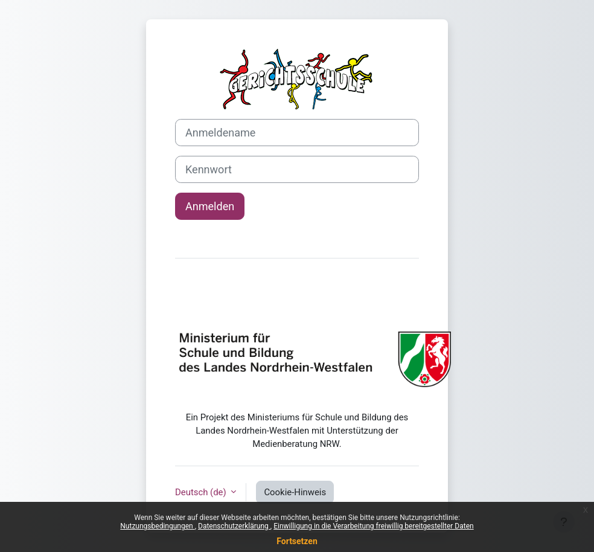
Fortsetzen (297, 541)
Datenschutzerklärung (234, 526)
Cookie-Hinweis (295, 492)
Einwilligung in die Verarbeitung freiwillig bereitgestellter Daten (373, 526)
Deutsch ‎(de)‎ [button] (201, 492)
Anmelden (209, 206)
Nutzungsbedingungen (157, 526)
